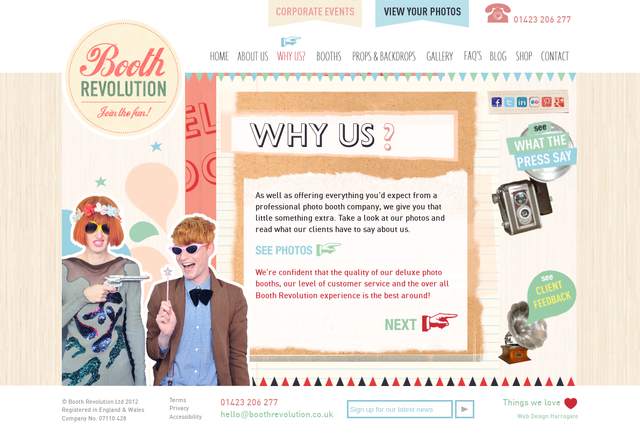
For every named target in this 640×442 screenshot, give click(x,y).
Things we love (540, 402)
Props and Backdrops (383, 48)
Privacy (179, 408)
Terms (177, 400)
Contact (553, 48)
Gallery (439, 48)
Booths (328, 48)
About (253, 48)
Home (218, 48)
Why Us (291, 48)
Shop (524, 48)
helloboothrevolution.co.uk (277, 414)
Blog (500, 48)
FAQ (473, 48)
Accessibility (185, 416)
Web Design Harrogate (547, 416)
